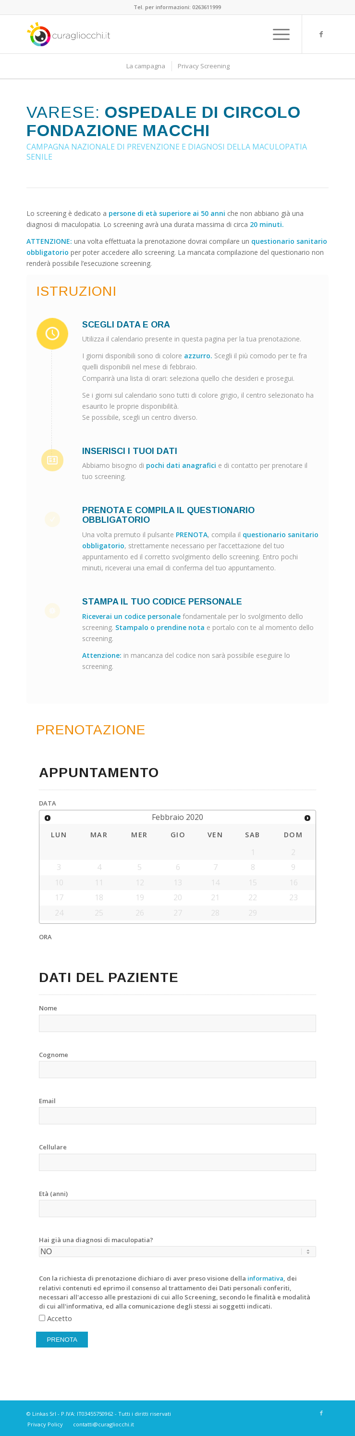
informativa (265, 1278)
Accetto (59, 1318)
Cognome (53, 1054)
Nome (48, 1008)
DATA (47, 803)
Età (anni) (53, 1193)
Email (47, 1100)
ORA (45, 936)
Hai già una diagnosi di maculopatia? (96, 1239)
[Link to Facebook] (321, 34)
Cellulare (53, 1147)
